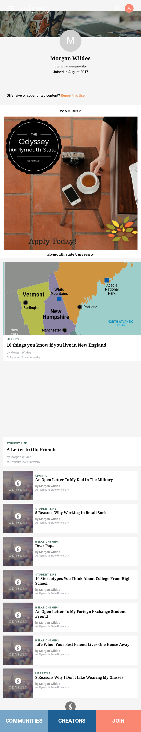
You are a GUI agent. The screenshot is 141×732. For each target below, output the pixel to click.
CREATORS (71, 721)
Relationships (47, 541)
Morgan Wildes (21, 352)
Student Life (17, 443)
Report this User (73, 95)
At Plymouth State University (23, 357)
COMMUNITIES (23, 721)
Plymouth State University (70, 254)
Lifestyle (14, 338)
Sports (41, 475)
